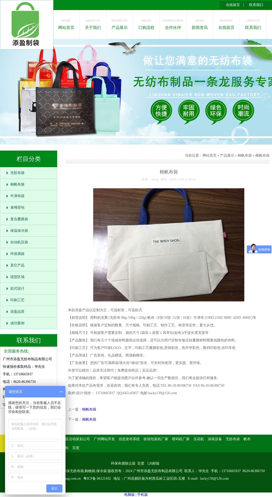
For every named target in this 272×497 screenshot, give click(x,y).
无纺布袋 (17, 173)
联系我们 (256, 5)
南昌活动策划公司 (76, 439)
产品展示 (119, 23)
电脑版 (129, 494)
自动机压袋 (19, 242)
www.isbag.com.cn (67, 478)
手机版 (142, 494)
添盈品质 (17, 311)
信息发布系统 (129, 439)
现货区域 (17, 277)
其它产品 (17, 265)
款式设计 (17, 288)
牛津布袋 (17, 196)
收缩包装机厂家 (156, 439)
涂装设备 (215, 439)
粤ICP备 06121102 (97, 478)
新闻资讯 (199, 23)
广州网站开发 (104, 439)
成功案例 (17, 323)
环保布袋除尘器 (123, 463)
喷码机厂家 (181, 439)
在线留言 (233, 5)
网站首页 (66, 23)
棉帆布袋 (17, 184)
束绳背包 (17, 207)
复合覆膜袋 (19, 219)
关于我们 (93, 23)
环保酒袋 (17, 254)
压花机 (198, 439)
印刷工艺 (17, 300)
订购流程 (146, 23)
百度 (75, 448)
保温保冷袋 (19, 231)
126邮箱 (153, 463)
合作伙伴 (173, 23)
